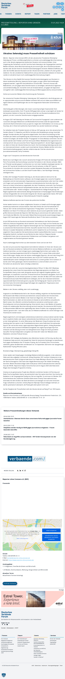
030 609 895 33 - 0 (13, 556)
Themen (8, 14)
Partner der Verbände (55, 638)
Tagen (36, 14)
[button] (3, 675)
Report (28, 14)
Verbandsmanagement (6, 642)
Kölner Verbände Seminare (40, 653)
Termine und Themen (22, 644)
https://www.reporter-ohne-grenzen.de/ (21, 560)
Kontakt (3, 628)
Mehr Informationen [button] (22, 538)
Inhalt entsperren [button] (51, 530)
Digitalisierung (4, 647)
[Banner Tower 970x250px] (32, 592)
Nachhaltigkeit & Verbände (7, 644)
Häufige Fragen (37, 655)
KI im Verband (4, 638)
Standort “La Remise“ (39, 657)
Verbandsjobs (53, 640)
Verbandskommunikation (7, 649)
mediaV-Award (20, 646)
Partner (46, 14)
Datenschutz (38, 665)
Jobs (55, 14)
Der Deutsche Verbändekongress (38, 651)
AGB (33, 665)
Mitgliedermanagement (6, 640)
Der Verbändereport (22, 638)
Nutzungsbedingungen (53, 665)
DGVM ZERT (53, 644)
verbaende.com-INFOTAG (40, 648)
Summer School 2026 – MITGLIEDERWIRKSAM (39, 642)
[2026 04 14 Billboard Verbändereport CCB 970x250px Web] (32, 35)
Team (61, 665)
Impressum (44, 665)
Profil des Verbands (10, 583)
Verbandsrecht (4, 646)
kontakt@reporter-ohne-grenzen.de (18, 558)
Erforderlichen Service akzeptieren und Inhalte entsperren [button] (51, 537)
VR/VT (16, 628)
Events (18, 14)
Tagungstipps (53, 642)
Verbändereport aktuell (22, 640)
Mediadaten (10, 628)
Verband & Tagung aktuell (23, 642)
